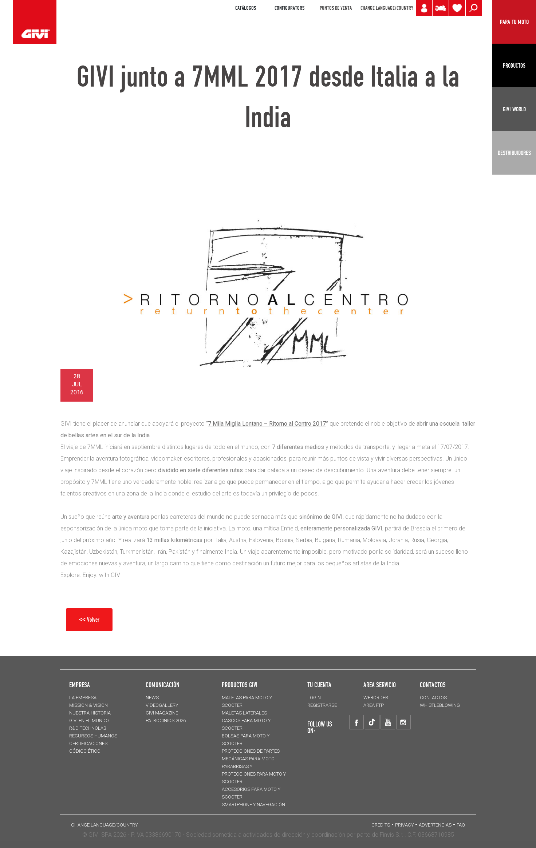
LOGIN (314, 697)
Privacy (404, 825)
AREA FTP (373, 705)
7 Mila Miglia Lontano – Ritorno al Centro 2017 (267, 423)
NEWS (152, 697)
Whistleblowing (440, 705)
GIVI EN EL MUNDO (89, 720)
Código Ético (84, 751)
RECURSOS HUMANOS (93, 735)
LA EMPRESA (82, 697)
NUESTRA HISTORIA (90, 713)
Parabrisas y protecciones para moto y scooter (254, 774)
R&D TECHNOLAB (87, 728)
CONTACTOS (433, 697)
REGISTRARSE (322, 705)
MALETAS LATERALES (244, 713)
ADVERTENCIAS (435, 825)
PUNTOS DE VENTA (336, 8)
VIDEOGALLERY (162, 705)
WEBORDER (375, 697)
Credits (380, 825)
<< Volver (89, 619)
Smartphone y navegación (253, 804)
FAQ (461, 825)
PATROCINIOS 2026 (166, 720)
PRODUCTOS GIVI (239, 685)
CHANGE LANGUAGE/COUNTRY (386, 8)
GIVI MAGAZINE (162, 713)
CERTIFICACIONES (88, 743)
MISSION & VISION (88, 705)
